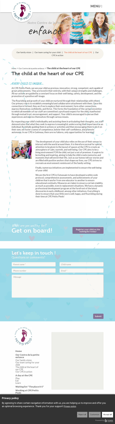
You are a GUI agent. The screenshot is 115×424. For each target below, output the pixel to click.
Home (14, 68)
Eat (17, 388)
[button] (77, 369)
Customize (94, 414)
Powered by (104, 420)
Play (17, 385)
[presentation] (31, 309)
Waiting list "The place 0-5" (29, 393)
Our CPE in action (23, 379)
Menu (96, 6)
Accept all (107, 414)
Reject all (82, 414)
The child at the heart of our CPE (78, 52)
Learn (18, 390)
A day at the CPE (24, 382)
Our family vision (23, 52)
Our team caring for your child (47, 52)
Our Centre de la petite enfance (31, 68)
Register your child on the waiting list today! (88, 232)
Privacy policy (70, 406)
